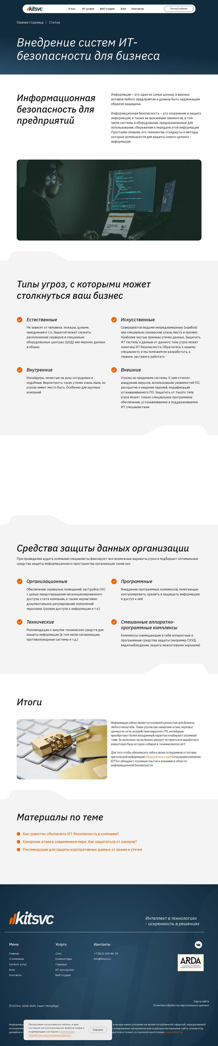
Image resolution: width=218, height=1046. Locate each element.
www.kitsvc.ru (173, 1032)
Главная (14, 953)
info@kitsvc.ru (102, 959)
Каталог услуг (18, 964)
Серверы (61, 964)
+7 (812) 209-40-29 (106, 953)
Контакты (15, 975)
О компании (16, 959)
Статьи (54, 22)
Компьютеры (63, 959)
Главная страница (30, 22)
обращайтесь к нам (158, 757)
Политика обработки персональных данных (181, 1005)
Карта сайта (201, 1001)
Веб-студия (63, 975)
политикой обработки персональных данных (51, 1033)
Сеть (58, 953)
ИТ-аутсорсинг (64, 970)
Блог (12, 970)
